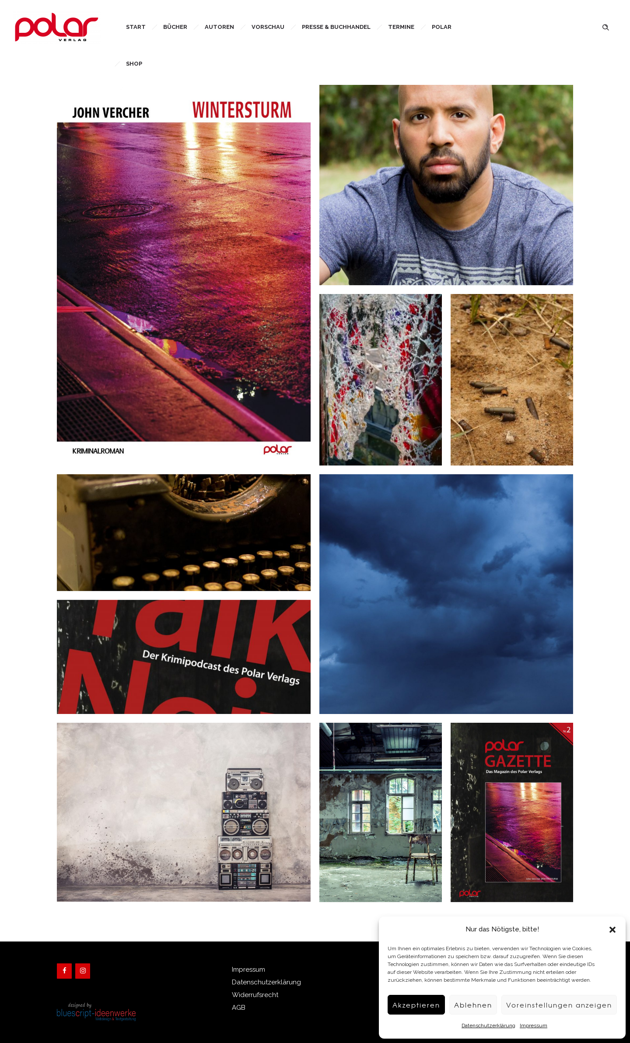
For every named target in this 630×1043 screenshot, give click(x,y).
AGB (238, 1008)
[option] (183, 812)
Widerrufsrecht (255, 995)
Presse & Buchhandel (336, 27)
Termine (401, 27)
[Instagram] (82, 971)
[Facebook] (64, 971)
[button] (612, 929)
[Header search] (605, 26)
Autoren (219, 27)
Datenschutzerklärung (488, 1025)
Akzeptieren (416, 1005)
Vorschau (268, 27)
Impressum (533, 1025)
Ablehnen (473, 1005)
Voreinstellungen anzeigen (559, 1005)
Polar (442, 27)
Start (136, 27)
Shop (134, 63)
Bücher (175, 27)
